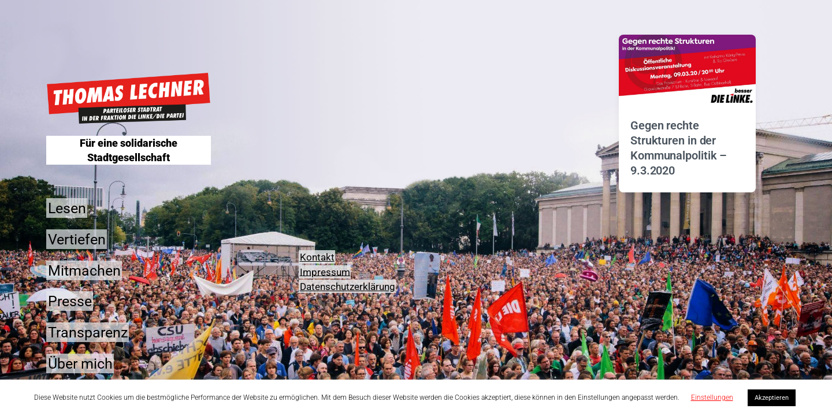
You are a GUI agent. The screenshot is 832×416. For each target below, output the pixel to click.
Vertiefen (77, 239)
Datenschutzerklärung (347, 286)
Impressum (325, 271)
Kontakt (317, 257)
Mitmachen (84, 270)
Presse (70, 301)
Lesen (67, 208)
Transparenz (88, 332)
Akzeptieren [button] (772, 398)
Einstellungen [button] (712, 397)
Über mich (80, 363)
